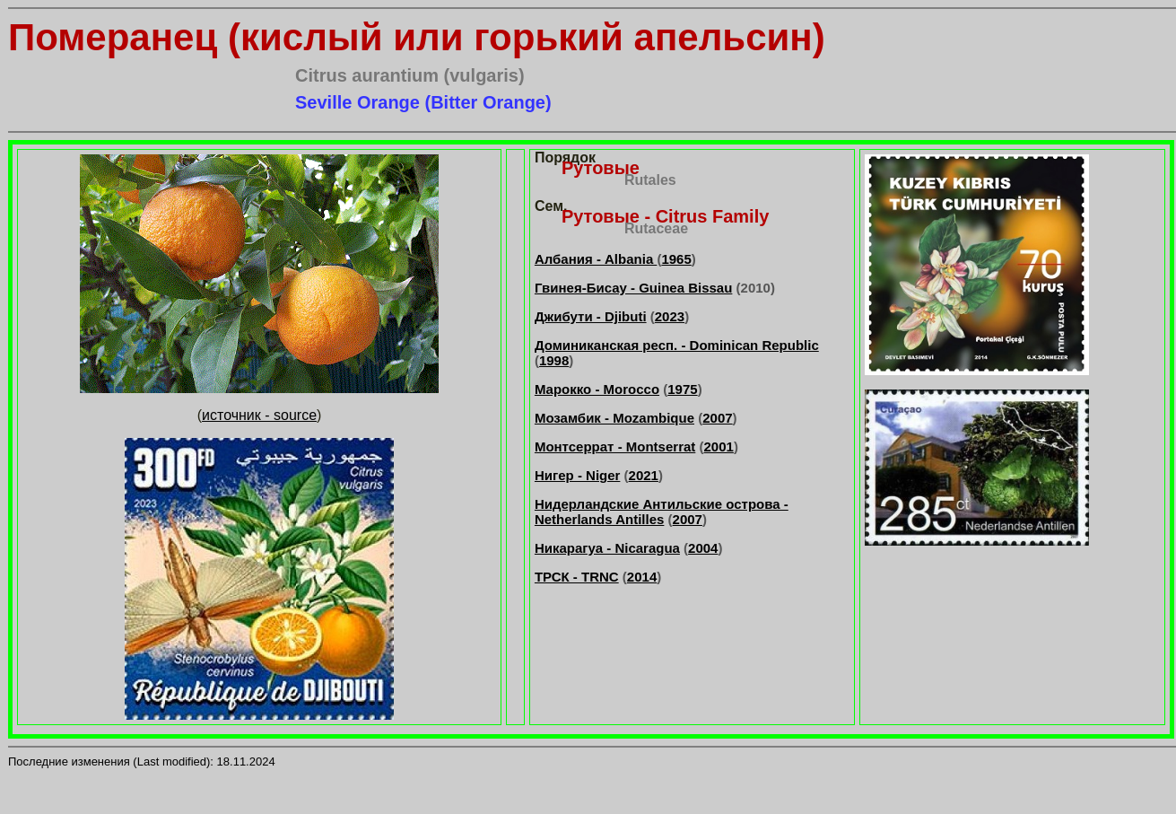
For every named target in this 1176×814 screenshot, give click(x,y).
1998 (554, 360)
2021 (643, 475)
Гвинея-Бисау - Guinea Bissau (633, 287)
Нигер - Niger (577, 475)
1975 (682, 389)
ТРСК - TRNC (577, 576)
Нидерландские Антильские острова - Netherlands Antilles (661, 511)
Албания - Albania (596, 259)
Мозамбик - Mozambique (614, 417)
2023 (669, 316)
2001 (719, 446)
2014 (642, 576)
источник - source (259, 415)
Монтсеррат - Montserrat (615, 446)
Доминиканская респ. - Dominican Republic (677, 345)
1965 (676, 259)
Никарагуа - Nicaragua (607, 548)
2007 (717, 417)
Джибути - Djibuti (591, 316)
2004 (703, 548)
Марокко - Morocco (597, 389)
